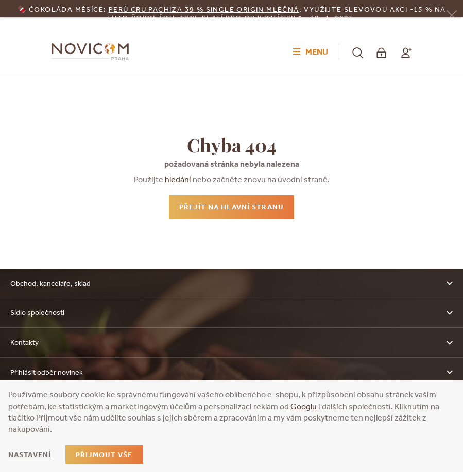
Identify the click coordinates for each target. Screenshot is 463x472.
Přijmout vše (104, 454)
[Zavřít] (451, 14)
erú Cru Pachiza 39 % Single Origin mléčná (206, 9)
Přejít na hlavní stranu (231, 207)
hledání (178, 179)
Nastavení (29, 454)
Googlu (303, 406)
